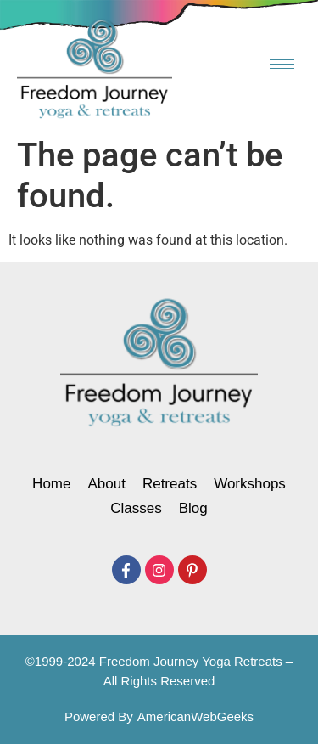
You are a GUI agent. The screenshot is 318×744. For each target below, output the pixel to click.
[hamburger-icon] (282, 64)
